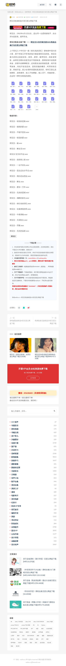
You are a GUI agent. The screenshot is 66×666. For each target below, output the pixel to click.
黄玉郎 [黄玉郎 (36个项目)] (17, 646)
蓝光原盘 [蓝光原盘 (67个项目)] (42, 642)
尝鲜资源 (28, 12)
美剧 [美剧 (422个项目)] (26, 642)
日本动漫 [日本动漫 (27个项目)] (24, 639)
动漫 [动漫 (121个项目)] (37, 628)
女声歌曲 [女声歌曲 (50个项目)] (40, 632)
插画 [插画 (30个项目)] (38, 635)
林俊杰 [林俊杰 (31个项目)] (31, 639)
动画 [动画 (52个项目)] (42, 628)
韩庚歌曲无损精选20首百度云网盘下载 (45, 322)
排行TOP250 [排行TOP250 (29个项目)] (30, 635)
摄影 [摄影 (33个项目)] (43, 635)
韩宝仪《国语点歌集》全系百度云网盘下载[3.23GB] (20, 355)
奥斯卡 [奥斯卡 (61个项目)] (27, 632)
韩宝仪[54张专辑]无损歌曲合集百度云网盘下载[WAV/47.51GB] (45, 356)
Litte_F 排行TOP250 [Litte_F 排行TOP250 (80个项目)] (38, 621)
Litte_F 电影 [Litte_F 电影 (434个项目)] (50, 621)
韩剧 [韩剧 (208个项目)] (12, 646)
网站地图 (41, 659)
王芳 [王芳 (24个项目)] (42, 639)
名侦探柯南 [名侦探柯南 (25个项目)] (14, 632)
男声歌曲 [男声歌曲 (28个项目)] (13, 642)
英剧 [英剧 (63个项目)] (31, 642)
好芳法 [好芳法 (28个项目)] (47, 632)
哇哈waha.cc (19, 12)
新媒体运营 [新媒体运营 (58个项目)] (50, 635)
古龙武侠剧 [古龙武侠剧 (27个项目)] (49, 628)
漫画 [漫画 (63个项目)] (37, 639)
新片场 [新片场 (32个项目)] (12, 639)
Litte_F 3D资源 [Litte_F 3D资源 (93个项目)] (19, 621)
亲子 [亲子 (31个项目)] (32, 628)
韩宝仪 (13, 236)
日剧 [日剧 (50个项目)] (18, 639)
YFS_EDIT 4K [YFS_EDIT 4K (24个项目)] (14, 628)
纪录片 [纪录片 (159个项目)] (20, 642)
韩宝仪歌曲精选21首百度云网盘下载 (32, 297)
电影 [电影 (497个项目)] (47, 639)
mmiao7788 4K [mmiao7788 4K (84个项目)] (15, 625)
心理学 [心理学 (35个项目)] (12, 635)
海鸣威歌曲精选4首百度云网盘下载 (20, 322)
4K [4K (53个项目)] (11, 621)
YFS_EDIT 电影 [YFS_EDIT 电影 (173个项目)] (24, 628)
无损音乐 (27, 17)
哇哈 (12, 17)
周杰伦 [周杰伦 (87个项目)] (21, 632)
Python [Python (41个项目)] (43, 625)
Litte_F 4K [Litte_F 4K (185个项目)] (28, 621)
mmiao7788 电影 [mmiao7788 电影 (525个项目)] (25, 625)
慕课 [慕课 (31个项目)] (18, 635)
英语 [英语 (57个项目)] (36, 642)
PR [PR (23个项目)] (33, 625)
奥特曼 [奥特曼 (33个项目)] (34, 632)
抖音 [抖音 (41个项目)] (23, 635)
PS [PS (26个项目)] (38, 625)
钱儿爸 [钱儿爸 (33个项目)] (49, 642)
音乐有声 (35, 17)
